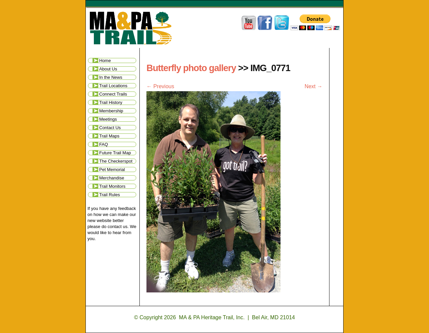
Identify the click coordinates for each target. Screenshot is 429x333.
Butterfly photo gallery (191, 68)
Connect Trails (113, 94)
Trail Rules (109, 194)
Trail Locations (113, 85)
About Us (108, 68)
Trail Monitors (112, 186)
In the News (110, 77)
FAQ (103, 144)
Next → (313, 86)
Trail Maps (109, 135)
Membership (111, 110)
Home (105, 60)
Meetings (108, 119)
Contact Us (110, 127)
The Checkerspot (115, 161)
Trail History (110, 102)
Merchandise (111, 177)
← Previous (160, 86)
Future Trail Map (115, 152)
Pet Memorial (112, 169)
